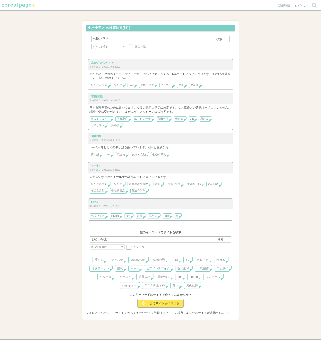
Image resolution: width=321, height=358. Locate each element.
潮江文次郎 (98, 190)
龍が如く (164, 276)
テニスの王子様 (154, 285)
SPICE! (96, 136)
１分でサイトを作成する (160, 303)
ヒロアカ (203, 259)
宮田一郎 (162, 118)
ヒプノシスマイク (158, 268)
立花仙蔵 (213, 184)
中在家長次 (118, 190)
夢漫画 (194, 85)
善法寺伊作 (138, 190)
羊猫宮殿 (97, 96)
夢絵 (181, 85)
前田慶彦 (122, 118)
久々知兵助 (139, 154)
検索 (219, 39)
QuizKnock (138, 259)
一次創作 (203, 268)
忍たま (118, 85)
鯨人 (176, 285)
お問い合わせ (131, 344)
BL (187, 259)
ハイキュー (129, 285)
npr (179, 276)
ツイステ (117, 259)
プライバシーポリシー (204, 344)
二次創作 (222, 268)
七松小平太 (147, 85)
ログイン (301, 5)
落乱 (157, 184)
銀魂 (120, 268)
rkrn (131, 85)
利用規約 (154, 344)
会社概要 (176, 344)
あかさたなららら (103, 62)
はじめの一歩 (142, 118)
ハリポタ (106, 276)
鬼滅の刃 (159, 259)
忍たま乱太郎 (99, 85)
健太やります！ (100, 118)
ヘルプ (108, 344)
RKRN (115, 215)
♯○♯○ (96, 165)
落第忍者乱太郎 (138, 184)
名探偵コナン (101, 268)
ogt (192, 118)
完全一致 (137, 46)
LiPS (94, 202)
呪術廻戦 (183, 268)
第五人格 (144, 276)
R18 (166, 215)
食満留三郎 (194, 184)
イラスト (166, 85)
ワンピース (213, 276)
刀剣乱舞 (192, 285)
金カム (179, 118)
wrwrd (135, 268)
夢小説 (115, 125)
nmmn (194, 276)
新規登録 (284, 5)
